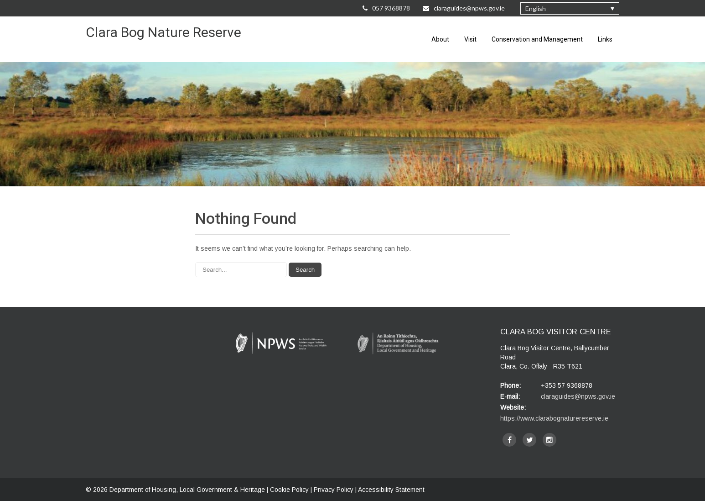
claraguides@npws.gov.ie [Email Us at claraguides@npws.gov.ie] (464, 8)
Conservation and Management (537, 39)
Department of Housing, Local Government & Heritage (188, 489)
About (440, 39)
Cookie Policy (289, 489)
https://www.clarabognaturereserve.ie (554, 418)
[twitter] (529, 440)
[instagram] (549, 440)
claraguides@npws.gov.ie (578, 396)
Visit (470, 39)
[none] (569, 8)
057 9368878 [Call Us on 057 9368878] (386, 8)
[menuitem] (569, 8)
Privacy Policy (333, 489)
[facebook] (509, 440)
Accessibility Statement (391, 489)
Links (605, 39)
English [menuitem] (535, 8)
